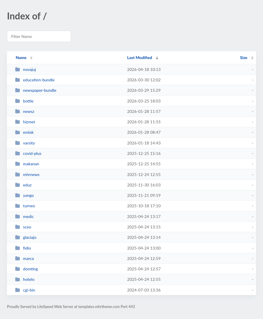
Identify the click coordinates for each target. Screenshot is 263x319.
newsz (24, 111)
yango (24, 195)
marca (24, 258)
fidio (23, 247)
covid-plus (28, 153)
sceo (23, 226)
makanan (27, 163)
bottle (24, 100)
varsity (25, 142)
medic (24, 216)
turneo (25, 205)
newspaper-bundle (35, 90)
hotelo (24, 279)
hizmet (25, 121)
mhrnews (27, 174)
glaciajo (25, 237)
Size (243, 57)
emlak (24, 132)
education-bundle (34, 79)
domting (26, 268)
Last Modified (139, 57)
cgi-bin (25, 289)
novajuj (25, 69)
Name (21, 57)
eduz (23, 184)
